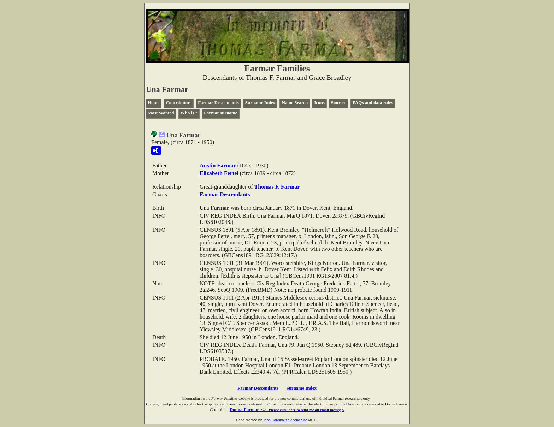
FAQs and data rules (373, 102)
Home (153, 102)
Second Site (297, 420)
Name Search (295, 102)
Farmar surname (220, 112)
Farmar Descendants (218, 102)
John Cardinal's (275, 420)
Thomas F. (277, 187)
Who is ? (189, 112)
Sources (338, 102)
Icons (319, 102)
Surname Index (260, 102)
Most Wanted (161, 112)
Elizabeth (219, 173)
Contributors (178, 102)
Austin (218, 165)
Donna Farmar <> (287, 409)
